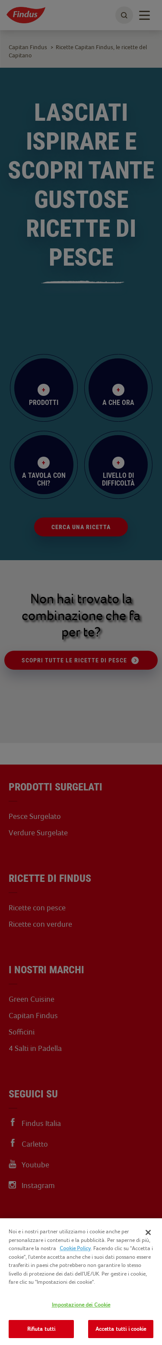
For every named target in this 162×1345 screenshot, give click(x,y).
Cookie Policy (75, 1248)
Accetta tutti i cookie (120, 1329)
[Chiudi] (148, 1232)
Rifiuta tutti (41, 1329)
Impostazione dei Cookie (81, 1304)
